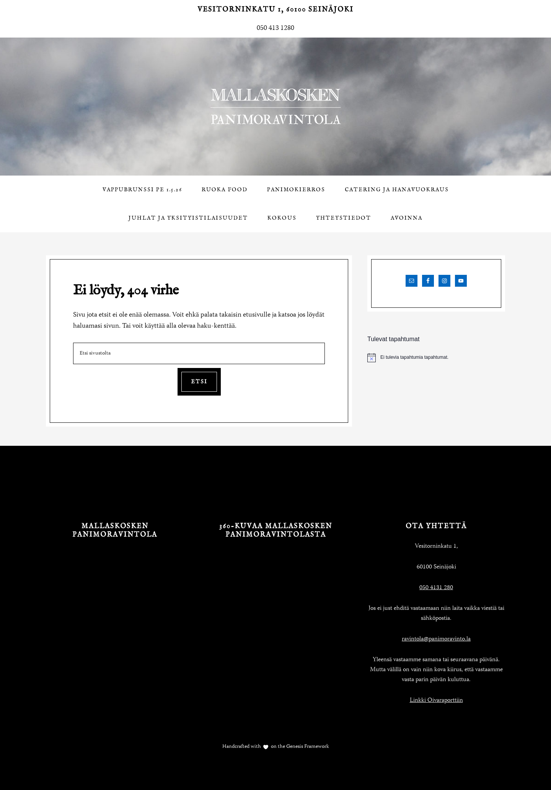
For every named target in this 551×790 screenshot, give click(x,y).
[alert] (436, 357)
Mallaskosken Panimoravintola (275, 106)
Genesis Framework (307, 746)
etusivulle (257, 315)
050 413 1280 (275, 28)
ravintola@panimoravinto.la (436, 639)
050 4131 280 (436, 588)
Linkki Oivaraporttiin (436, 701)
